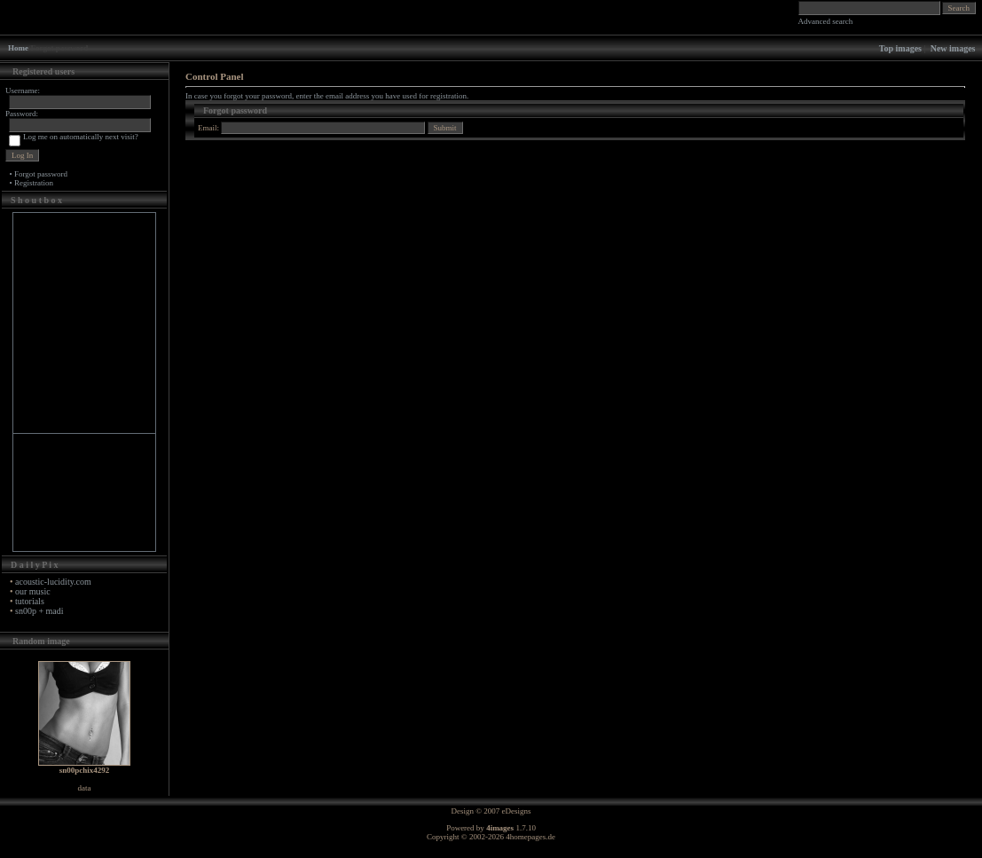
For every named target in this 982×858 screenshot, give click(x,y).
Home (18, 47)
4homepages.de (530, 836)
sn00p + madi (39, 611)
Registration (33, 182)
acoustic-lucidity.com (53, 581)
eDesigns (516, 811)
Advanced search (825, 21)
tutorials (29, 601)
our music (33, 591)
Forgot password (40, 173)
